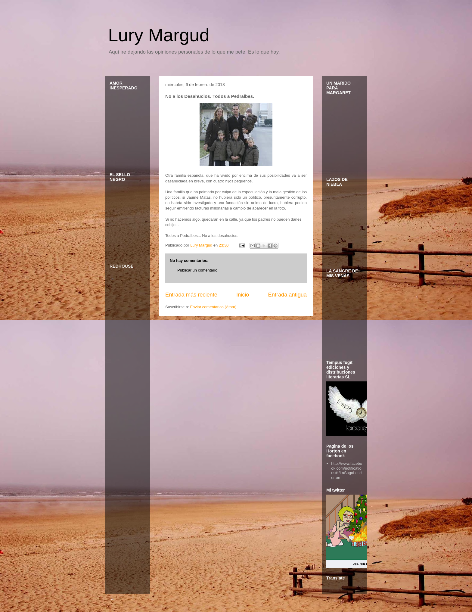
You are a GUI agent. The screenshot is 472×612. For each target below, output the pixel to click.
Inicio (242, 295)
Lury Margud (159, 35)
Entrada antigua (287, 295)
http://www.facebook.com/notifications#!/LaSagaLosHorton (346, 470)
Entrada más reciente (191, 295)
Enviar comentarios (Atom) (213, 307)
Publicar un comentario (197, 270)
